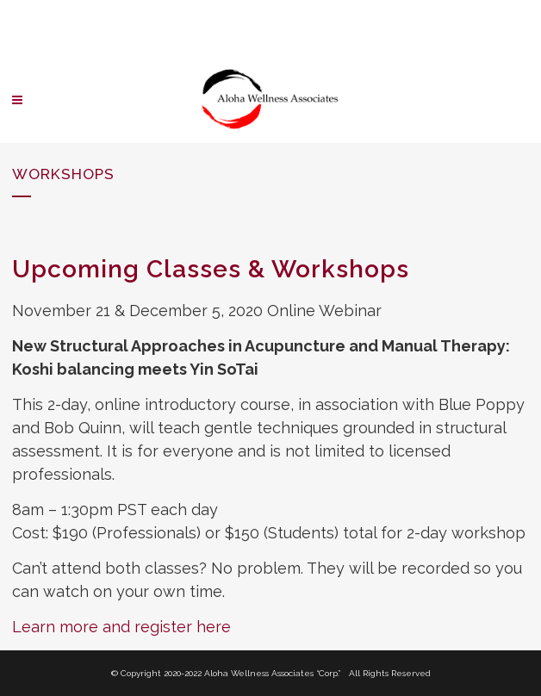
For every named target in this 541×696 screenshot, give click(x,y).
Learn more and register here (121, 627)
